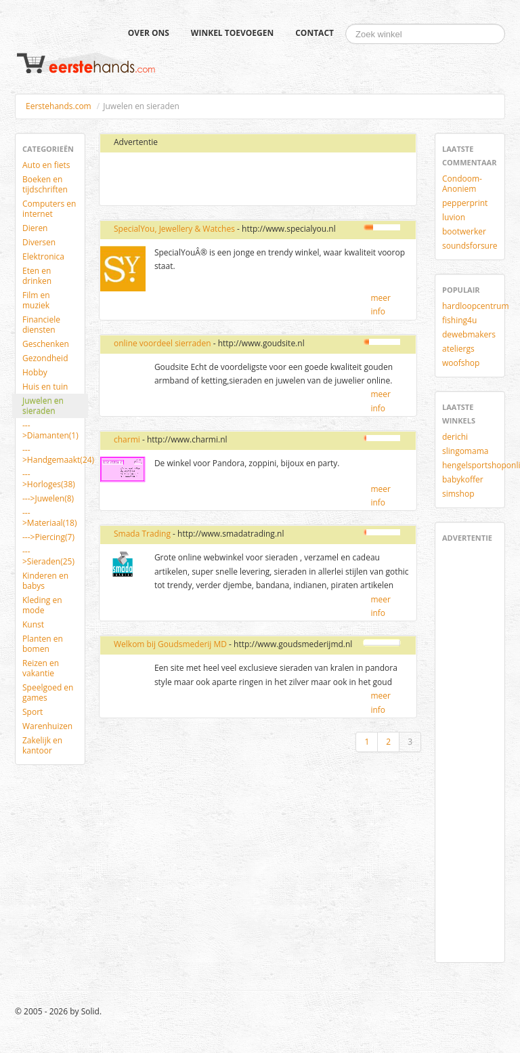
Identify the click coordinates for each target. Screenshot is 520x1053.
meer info (380, 304)
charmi (127, 439)
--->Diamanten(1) (50, 430)
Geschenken (45, 344)
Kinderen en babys (45, 581)
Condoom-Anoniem (462, 183)
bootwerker (464, 231)
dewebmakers (469, 334)
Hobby (34, 372)
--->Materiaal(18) (49, 518)
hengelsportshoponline (475, 465)
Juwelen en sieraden (43, 406)
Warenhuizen (47, 726)
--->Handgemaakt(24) (55, 455)
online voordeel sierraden (162, 343)
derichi (455, 436)
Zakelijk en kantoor (42, 745)
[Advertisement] (233, 179)
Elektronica (43, 256)
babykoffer (462, 479)
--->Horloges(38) (48, 479)
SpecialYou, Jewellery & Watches (174, 228)
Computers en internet (49, 209)
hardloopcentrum (475, 306)
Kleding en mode (42, 605)
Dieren (34, 228)
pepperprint (465, 203)
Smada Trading (142, 533)
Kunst (33, 624)
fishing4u (459, 320)
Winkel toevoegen (232, 33)
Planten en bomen (42, 644)
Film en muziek (36, 300)
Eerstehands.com (58, 106)
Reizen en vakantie (40, 668)
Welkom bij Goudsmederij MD (170, 644)
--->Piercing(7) (48, 537)
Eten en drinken (36, 276)
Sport (32, 712)
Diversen (39, 242)
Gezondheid (45, 358)
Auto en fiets (46, 165)
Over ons (148, 33)
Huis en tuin (45, 386)
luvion (453, 217)
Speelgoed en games (47, 692)
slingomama (465, 451)
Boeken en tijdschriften (45, 184)
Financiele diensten (41, 324)
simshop (458, 493)
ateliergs (458, 348)
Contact (314, 33)
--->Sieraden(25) (48, 556)
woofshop (460, 363)
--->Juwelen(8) (48, 498)
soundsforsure (470, 245)
